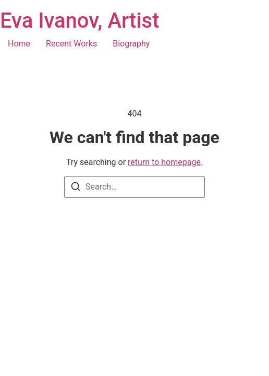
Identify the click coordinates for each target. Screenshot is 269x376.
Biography (131, 44)
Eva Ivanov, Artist (80, 20)
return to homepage (164, 162)
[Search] (75, 188)
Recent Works (71, 44)
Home (19, 44)
